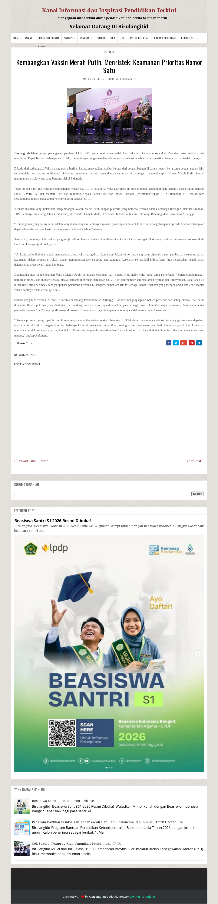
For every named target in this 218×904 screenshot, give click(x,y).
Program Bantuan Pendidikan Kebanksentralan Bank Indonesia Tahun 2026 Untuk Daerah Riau (108, 822)
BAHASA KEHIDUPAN (165, 38)
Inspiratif (86, 38)
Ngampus (69, 38)
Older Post (193, 461)
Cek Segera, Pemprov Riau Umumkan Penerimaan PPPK (76, 843)
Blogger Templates (142, 896)
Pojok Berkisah (139, 38)
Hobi (122, 38)
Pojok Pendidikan (48, 38)
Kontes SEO (188, 38)
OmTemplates (98, 896)
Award (29, 38)
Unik (112, 38)
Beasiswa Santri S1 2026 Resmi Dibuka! (52, 520)
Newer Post (27, 461)
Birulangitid (21, 153)
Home (16, 38)
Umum (101, 38)
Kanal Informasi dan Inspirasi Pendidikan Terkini (109, 10)
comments (127, 79)
